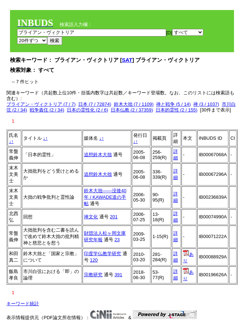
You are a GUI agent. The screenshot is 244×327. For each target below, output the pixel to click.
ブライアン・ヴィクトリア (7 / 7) (41, 104)
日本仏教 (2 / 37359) (132, 110)
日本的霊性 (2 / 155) (177, 110)
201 (114, 216)
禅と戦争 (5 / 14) (173, 104)
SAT (127, 60)
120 (94, 260)
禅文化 (91, 216)
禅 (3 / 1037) (206, 104)
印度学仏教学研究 (102, 253)
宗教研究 (93, 274)
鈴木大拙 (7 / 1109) (134, 104)
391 (118, 274)
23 (116, 239)
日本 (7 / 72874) (94, 104)
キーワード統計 (22, 303)
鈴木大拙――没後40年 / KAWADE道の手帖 (105, 197)
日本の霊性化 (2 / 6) (87, 110)
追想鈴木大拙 (98, 154)
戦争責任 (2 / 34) (47, 110)
